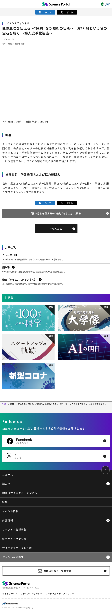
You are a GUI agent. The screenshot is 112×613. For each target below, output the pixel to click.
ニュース (7, 474)
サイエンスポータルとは (17, 548)
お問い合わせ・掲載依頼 (57, 571)
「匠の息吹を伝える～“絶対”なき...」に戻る (55, 213)
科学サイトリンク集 (14, 538)
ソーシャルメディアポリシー (60, 593)
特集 (5, 502)
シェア (45, 12)
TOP (4, 404)
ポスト (67, 12)
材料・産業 (7, 43)
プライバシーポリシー (31, 593)
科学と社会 (20, 43)
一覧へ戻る (56, 228)
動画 (12, 404)
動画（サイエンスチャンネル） (21, 493)
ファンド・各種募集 (14, 529)
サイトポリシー (10, 593)
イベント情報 (10, 511)
